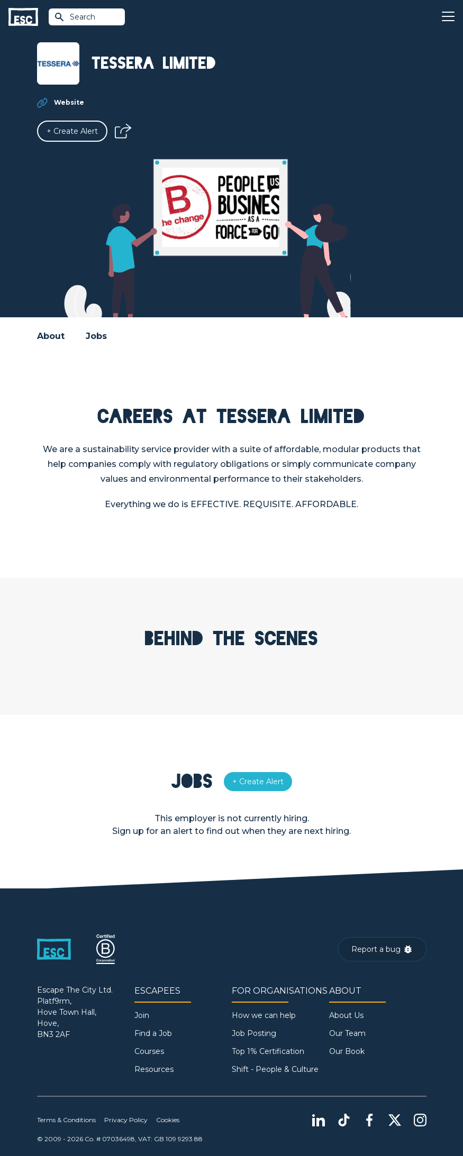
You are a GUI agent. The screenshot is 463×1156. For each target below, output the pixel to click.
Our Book (347, 1051)
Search (74, 17)
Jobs (96, 336)
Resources (154, 1069)
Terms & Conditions (66, 1120)
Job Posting (254, 1033)
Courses (149, 1051)
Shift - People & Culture (275, 1069)
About (51, 336)
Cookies (167, 1120)
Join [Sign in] (141, 1015)
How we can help (264, 1015)
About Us (346, 1015)
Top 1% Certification (268, 1051)
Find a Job (153, 1033)
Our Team (347, 1033)
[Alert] (72, 131)
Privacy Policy (126, 1120)
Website (69, 102)
